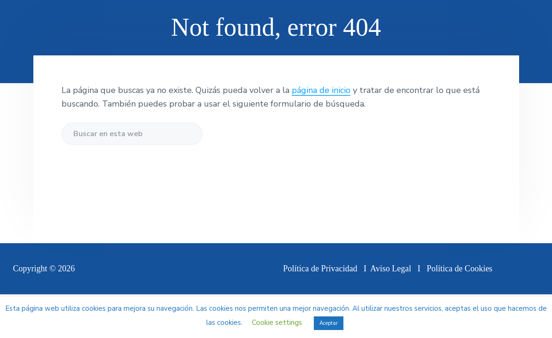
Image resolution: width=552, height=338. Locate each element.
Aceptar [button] (328, 323)
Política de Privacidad (320, 268)
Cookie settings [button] (277, 322)
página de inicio (321, 90)
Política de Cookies (459, 268)
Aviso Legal (390, 268)
